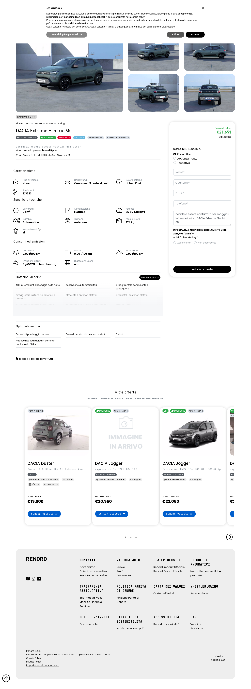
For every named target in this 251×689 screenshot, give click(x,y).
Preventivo (184, 154)
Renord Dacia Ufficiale (167, 571)
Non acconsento (207, 242)
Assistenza (197, 628)
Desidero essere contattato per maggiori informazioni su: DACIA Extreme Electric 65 (202, 218)
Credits (219, 656)
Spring (61, 123)
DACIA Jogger (109, 463)
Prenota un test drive (93, 575)
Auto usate (123, 575)
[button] (42, 229)
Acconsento (184, 242)
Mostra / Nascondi (150, 277)
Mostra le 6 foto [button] (26, 116)
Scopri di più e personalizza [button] (67, 34)
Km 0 (119, 571)
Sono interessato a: (187, 149)
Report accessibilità (166, 624)
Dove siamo (87, 567)
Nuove (38, 123)
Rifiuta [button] (175, 34)
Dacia (49, 123)
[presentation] (198, 254)
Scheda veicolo (44, 513)
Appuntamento (187, 159)
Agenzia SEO (218, 660)
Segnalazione (199, 593)
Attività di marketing (186, 237)
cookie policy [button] (137, 17)
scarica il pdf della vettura (34, 359)
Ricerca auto (23, 123)
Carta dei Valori (163, 593)
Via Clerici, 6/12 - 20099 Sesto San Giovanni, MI (43, 155)
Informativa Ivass (91, 598)
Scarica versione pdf (129, 628)
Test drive (183, 163)
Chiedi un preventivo (93, 571)
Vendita (195, 624)
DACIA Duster (41, 463)
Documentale (89, 624)
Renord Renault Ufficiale (169, 567)
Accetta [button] (195, 34)
